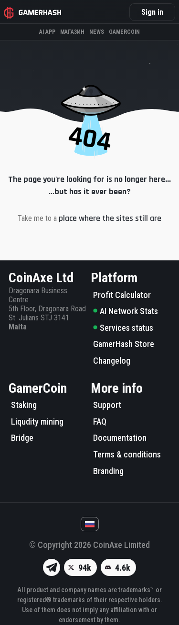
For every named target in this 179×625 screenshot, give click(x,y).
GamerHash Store (123, 344)
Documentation (120, 438)
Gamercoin (124, 32)
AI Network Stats (125, 311)
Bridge (22, 438)
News (96, 32)
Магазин (72, 32)
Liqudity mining (37, 422)
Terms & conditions (127, 454)
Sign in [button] (152, 12)
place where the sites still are (110, 218)
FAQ (99, 422)
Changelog (111, 361)
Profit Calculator (122, 295)
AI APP (47, 32)
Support (107, 405)
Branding (108, 471)
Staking (24, 405)
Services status (123, 328)
